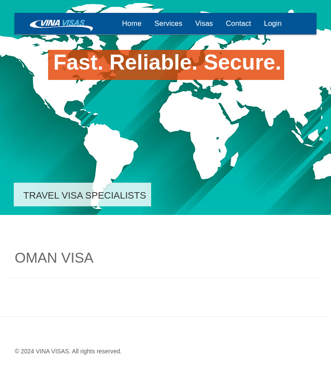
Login (273, 23)
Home (131, 23)
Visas (204, 23)
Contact (238, 23)
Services (168, 23)
